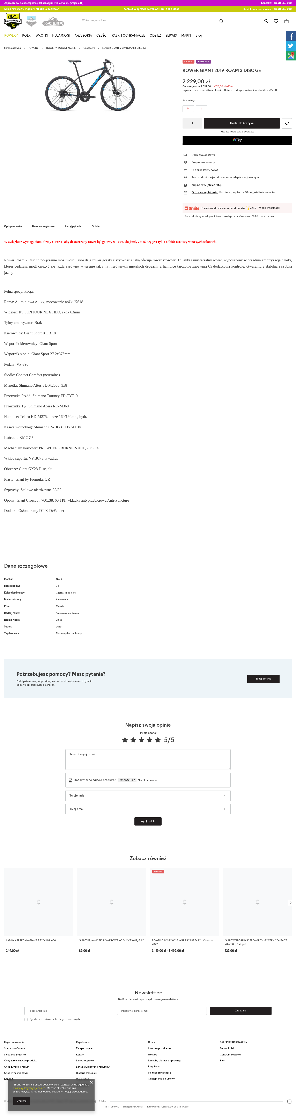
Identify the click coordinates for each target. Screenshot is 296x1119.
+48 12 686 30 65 (169, 9)
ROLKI (26, 35)
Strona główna (12, 48)
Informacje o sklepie (159, 1048)
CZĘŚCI (101, 35)
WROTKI (42, 35)
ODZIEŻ (155, 35)
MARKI (186, 35)
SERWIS (171, 35)
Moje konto (82, 1042)
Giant (59, 579)
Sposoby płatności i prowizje (164, 1061)
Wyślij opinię (148, 821)
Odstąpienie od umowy (161, 1079)
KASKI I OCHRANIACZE (128, 35)
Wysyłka (152, 1055)
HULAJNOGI (61, 35)
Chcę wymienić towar (16, 1073)
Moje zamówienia (14, 1042)
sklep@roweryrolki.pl (133, 1107)
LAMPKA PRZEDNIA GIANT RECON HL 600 (31, 940)
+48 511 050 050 (282, 3)
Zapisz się (240, 1011)
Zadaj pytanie (263, 679)
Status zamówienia (14, 1048)
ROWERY (11, 35)
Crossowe (89, 48)
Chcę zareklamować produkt (20, 1061)
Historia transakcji (86, 1073)
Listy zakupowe (276, 21)
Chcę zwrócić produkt (16, 1067)
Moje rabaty (83, 1079)
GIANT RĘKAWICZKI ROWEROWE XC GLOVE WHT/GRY (111, 940)
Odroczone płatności (205, 192)
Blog (198, 35)
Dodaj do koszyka (242, 123)
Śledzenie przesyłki (15, 1055)
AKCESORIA (83, 35)
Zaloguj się (265, 21)
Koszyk (80, 1055)
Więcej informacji (269, 208)
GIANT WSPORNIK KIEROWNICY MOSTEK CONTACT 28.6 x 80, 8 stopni (256, 942)
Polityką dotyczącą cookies (29, 1088)
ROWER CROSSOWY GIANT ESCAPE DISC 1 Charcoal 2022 (182, 942)
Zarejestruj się (84, 1048)
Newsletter (148, 993)
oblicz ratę (214, 185)
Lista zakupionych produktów (93, 1067)
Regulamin (154, 1067)
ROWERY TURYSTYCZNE (61, 48)
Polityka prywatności (159, 1073)
